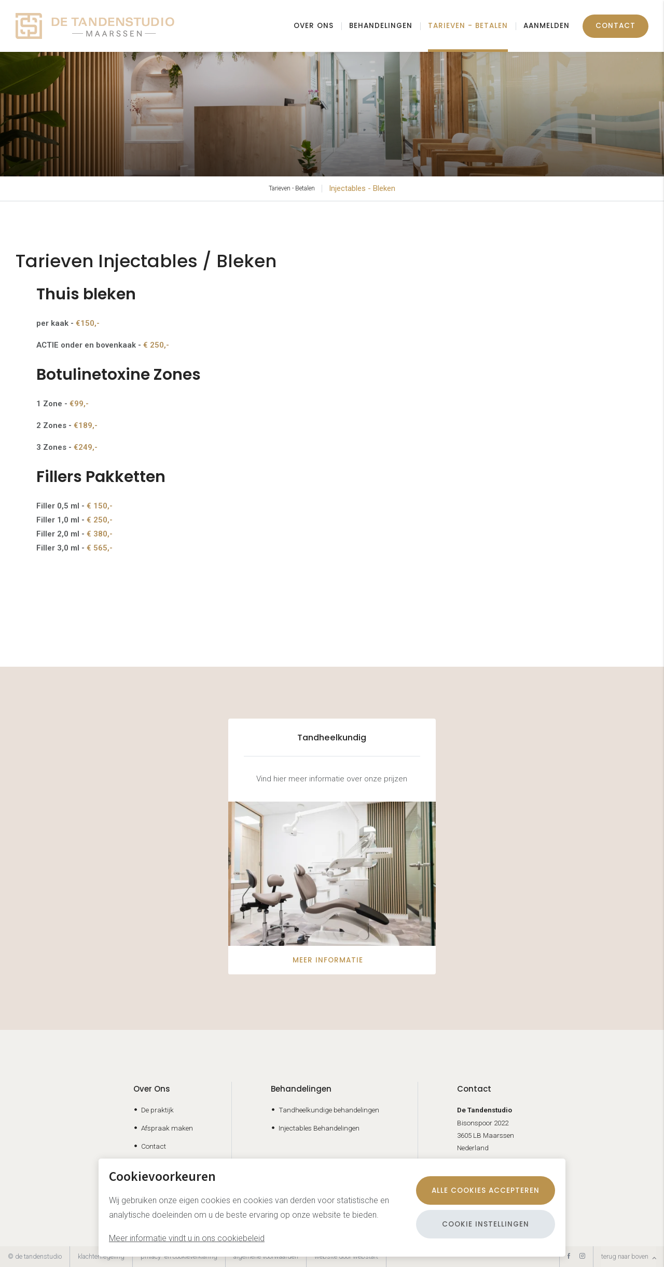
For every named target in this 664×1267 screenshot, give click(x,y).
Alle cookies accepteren (486, 1190)
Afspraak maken (167, 1128)
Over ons (314, 26)
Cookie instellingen (485, 1224)
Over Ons (151, 1088)
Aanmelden (546, 26)
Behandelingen (380, 26)
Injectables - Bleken (362, 188)
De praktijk (157, 1110)
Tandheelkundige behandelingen (329, 1110)
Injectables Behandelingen (319, 1128)
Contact (615, 26)
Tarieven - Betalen (468, 26)
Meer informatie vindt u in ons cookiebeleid (187, 1238)
